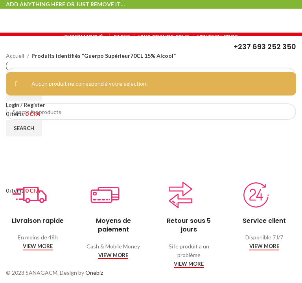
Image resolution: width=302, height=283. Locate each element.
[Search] (151, 111)
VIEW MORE (38, 246)
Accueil (15, 55)
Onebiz (94, 272)
